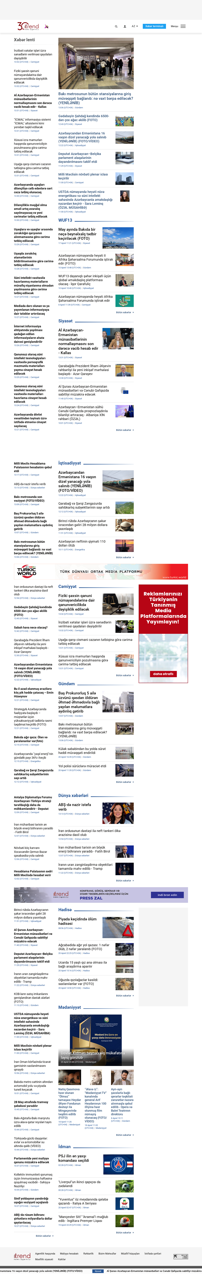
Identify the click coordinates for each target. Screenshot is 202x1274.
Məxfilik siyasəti (44, 1259)
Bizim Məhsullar (107, 1253)
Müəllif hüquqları (130, 1253)
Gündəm (66, 683)
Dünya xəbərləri (73, 795)
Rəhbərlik (88, 1253)
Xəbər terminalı (154, 26)
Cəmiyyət (67, 586)
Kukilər (62, 1259)
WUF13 (65, 220)
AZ (133, 26)
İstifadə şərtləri (153, 1253)
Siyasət (65, 320)
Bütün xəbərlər (123, 312)
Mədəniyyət (69, 1007)
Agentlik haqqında (45, 1253)
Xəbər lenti (24, 39)
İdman (64, 1146)
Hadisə (65, 909)
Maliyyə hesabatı (69, 1253)
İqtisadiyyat (69, 463)
